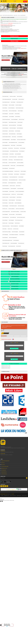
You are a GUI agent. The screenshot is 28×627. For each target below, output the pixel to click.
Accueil (2, 495)
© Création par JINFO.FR (14, 489)
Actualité (3, 464)
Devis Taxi (2, 462)
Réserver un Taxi (4, 468)
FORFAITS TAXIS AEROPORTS (14, 363)
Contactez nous (24, 495)
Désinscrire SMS (19, 495)
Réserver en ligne (14, 41)
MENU (25, 1)
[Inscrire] (26, 478)
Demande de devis (14, 36)
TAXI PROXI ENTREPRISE (14, 279)
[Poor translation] (2, 501)
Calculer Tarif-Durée (4, 466)
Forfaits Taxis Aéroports (14, 38)
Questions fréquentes (14, 289)
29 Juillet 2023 (3, 453)
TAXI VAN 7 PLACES (14, 284)
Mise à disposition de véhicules (14, 281)
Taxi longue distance (14, 286)
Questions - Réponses (13, 495)
